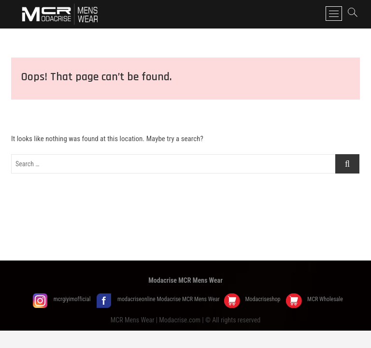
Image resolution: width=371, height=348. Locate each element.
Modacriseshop (263, 299)
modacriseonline (137, 299)
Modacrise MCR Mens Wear (185, 280)
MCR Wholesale (325, 299)
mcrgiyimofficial (73, 299)
